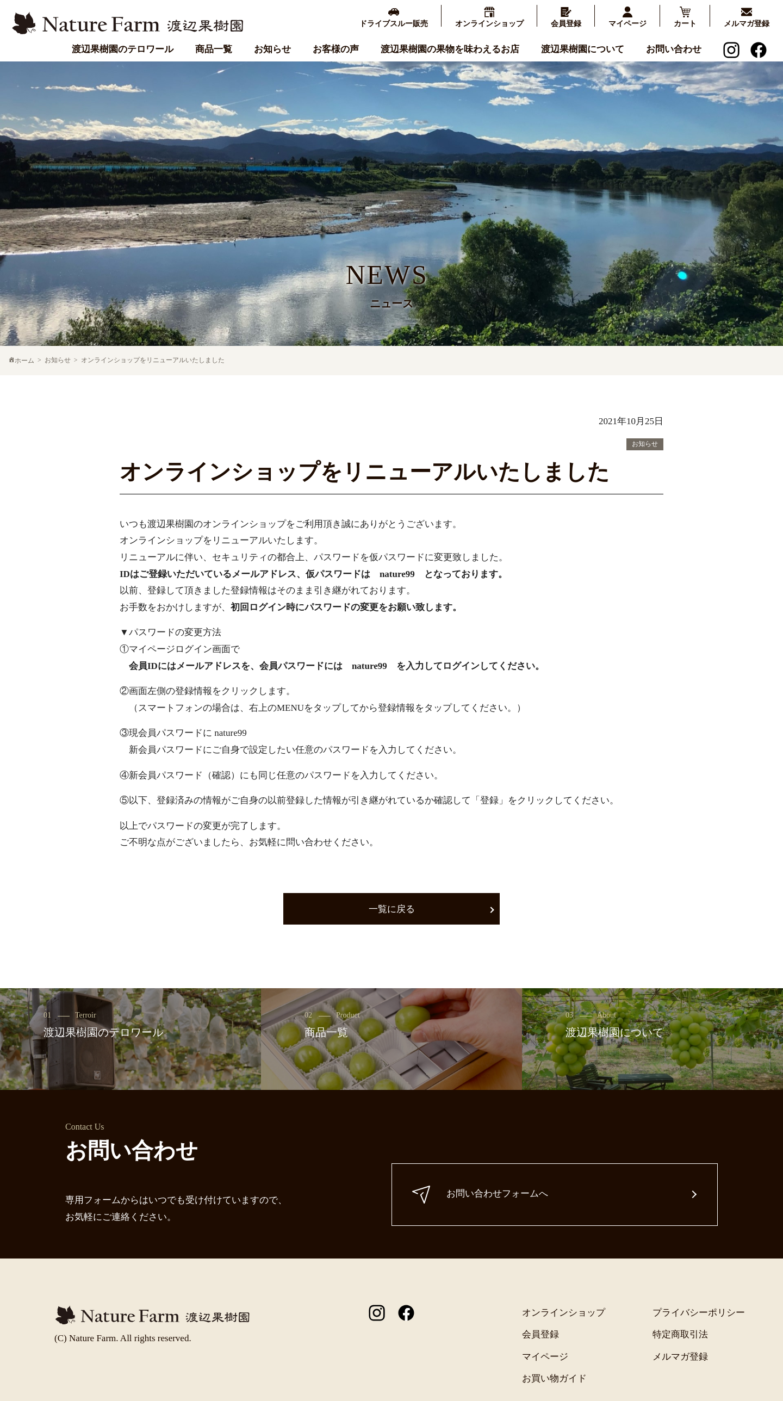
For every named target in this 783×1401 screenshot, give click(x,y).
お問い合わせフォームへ (482, 1195)
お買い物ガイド (554, 1378)
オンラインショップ (563, 1312)
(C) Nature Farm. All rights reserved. (122, 1338)
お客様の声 (336, 49)
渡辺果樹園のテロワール (122, 49)
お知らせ (272, 49)
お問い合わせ (673, 49)
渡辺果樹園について (582, 49)
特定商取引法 (680, 1334)
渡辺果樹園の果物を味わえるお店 (450, 49)
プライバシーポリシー (698, 1312)
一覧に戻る (392, 909)
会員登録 (540, 1334)
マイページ (545, 1357)
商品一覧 (213, 49)
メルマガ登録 (680, 1357)
